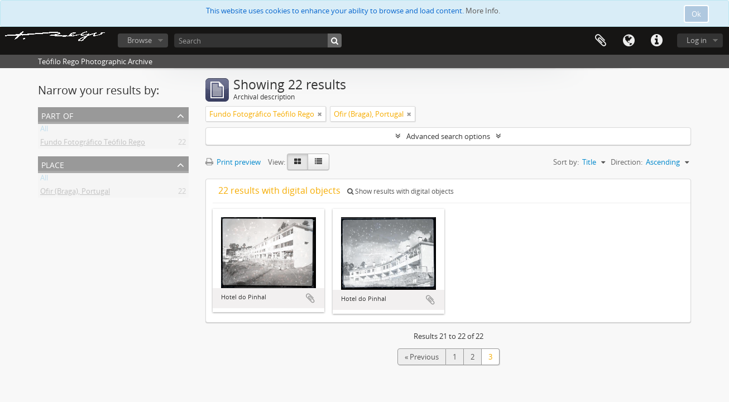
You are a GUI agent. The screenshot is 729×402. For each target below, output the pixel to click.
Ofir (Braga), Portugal (75, 193)
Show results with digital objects (400, 191)
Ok (696, 14)
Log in (697, 40)
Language (628, 41)
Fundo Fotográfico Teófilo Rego (92, 144)
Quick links (656, 41)
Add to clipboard (310, 298)
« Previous (422, 357)
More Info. (483, 11)
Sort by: (566, 162)
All (44, 131)
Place (52, 163)
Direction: (626, 162)
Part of (57, 114)
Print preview (233, 162)
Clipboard (601, 41)
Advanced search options (448, 136)
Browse (139, 40)
